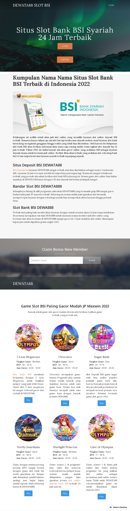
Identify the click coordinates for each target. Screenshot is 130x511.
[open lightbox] (65, 125)
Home (111, 5)
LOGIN (65, 46)
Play (28, 400)
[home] (31, 4)
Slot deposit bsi (20, 170)
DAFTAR (65, 59)
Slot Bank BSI (22, 374)
